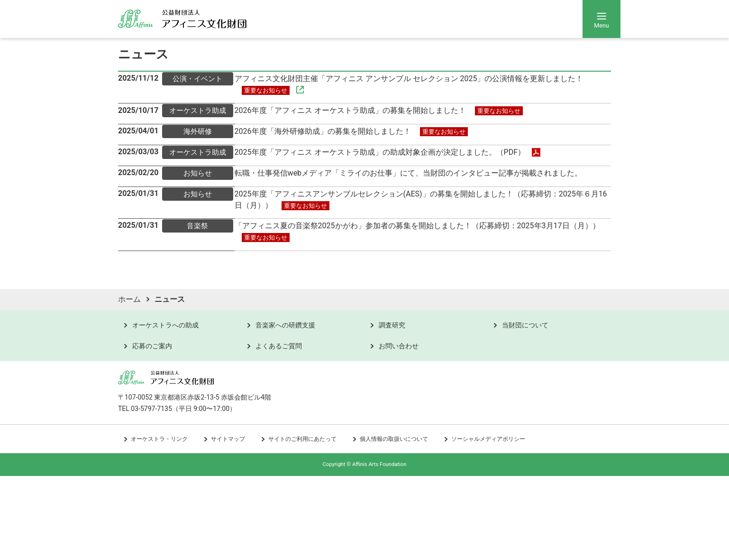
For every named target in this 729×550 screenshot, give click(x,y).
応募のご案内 (152, 420)
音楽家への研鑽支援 (285, 399)
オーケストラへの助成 (165, 399)
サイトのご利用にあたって (302, 513)
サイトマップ (228, 513)
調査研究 (392, 399)
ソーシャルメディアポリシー (488, 513)
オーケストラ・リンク (159, 513)
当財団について (525, 399)
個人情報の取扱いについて (394, 513)
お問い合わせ (399, 420)
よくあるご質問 (278, 420)
